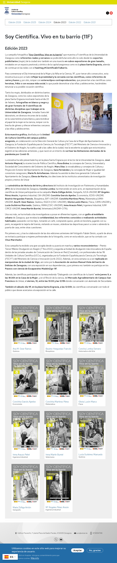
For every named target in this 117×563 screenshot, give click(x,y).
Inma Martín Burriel (54, 455)
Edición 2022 (75, 23)
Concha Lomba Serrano (90, 350)
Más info (35, 558)
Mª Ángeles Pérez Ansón (57, 508)
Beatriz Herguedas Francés (58, 350)
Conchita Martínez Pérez (57, 403)
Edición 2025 (30, 23)
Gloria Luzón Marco (88, 403)
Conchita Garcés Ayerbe (24, 403)
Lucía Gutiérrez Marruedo (91, 455)
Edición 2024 (45, 23)
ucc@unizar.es (82, 534)
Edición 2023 (60, 23)
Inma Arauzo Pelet (21, 455)
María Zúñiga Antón (22, 508)
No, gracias (95, 550)
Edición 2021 (90, 23)
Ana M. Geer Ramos (22, 350)
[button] (25, 347)
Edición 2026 (15, 23)
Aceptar (77, 550)
